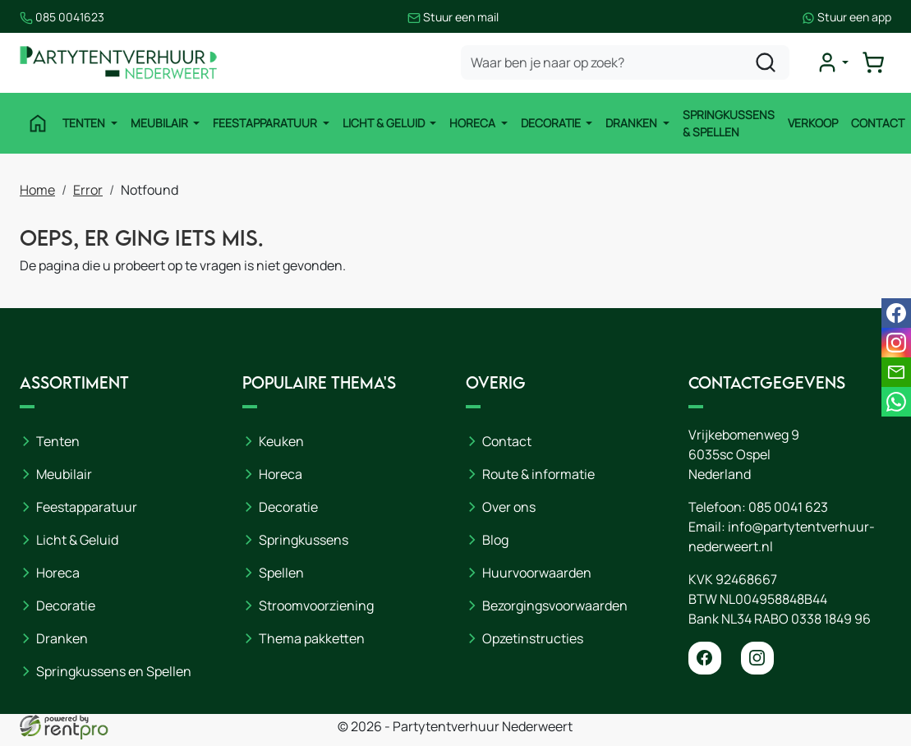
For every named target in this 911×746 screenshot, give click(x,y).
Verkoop (813, 123)
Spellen (281, 573)
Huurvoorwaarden (536, 573)
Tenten (85, 123)
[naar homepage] (118, 63)
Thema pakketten (312, 638)
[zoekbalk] (625, 62)
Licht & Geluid (385, 123)
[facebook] (704, 658)
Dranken (632, 123)
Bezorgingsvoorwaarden (555, 605)
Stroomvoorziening (316, 605)
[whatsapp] (896, 402)
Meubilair (161, 123)
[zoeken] (765, 62)
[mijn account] (832, 62)
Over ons (509, 507)
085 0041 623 (788, 507)
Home (37, 190)
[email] (896, 372)
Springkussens (303, 540)
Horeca (473, 123)
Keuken (281, 441)
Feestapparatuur (266, 123)
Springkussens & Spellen (729, 123)
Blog (495, 540)
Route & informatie (538, 474)
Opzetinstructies (532, 638)
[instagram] (757, 658)
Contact (877, 123)
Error (88, 190)
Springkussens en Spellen (113, 671)
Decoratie (552, 123)
